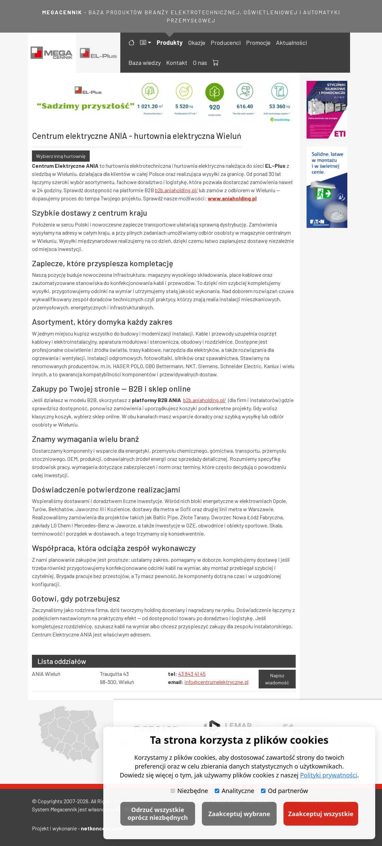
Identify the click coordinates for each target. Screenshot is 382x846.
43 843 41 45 (192, 673)
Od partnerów (284, 791)
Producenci (226, 42)
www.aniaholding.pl (232, 198)
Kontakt (176, 62)
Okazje (196, 42)
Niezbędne (189, 791)
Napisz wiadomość (277, 679)
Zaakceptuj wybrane (239, 814)
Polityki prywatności (328, 775)
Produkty (170, 42)
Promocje (258, 42)
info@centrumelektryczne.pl (216, 682)
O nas (200, 62)
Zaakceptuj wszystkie (320, 814)
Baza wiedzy (144, 62)
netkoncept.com (102, 828)
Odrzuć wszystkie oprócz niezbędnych (157, 814)
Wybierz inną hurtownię (61, 156)
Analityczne (234, 791)
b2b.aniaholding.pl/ (176, 190)
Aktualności (291, 42)
